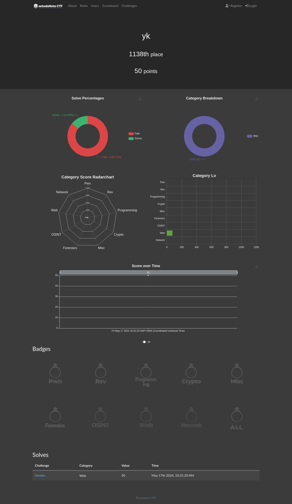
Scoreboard (110, 6)
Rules (84, 6)
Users (95, 6)
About (72, 6)
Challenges (129, 6)
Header (40, 475)
